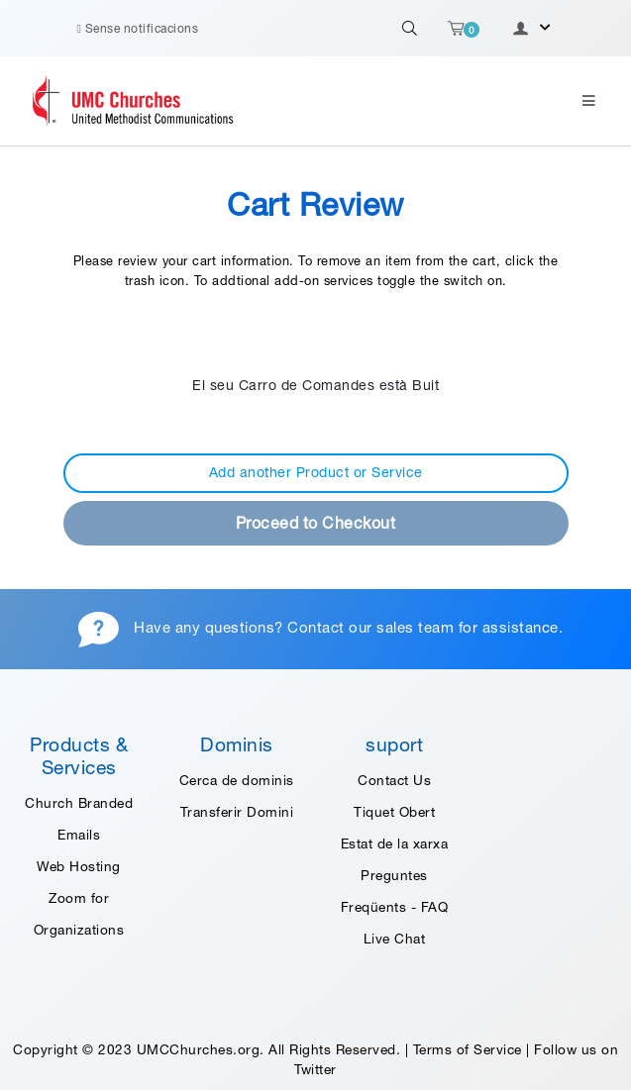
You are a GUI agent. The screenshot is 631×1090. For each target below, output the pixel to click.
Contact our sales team (370, 627)
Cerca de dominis (236, 780)
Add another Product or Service (316, 472)
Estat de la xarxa (395, 843)
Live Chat (395, 938)
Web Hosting (79, 866)
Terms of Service (467, 1049)
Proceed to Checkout (316, 523)
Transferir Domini (237, 812)
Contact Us (394, 780)
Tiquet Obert (394, 812)
